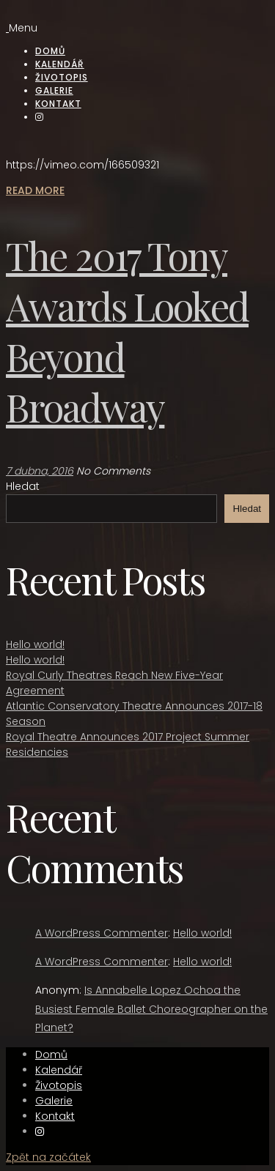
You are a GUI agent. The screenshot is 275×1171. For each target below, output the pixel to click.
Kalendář (59, 64)
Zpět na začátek (48, 1157)
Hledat (23, 486)
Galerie (54, 90)
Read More (35, 190)
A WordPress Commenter (101, 933)
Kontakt (58, 103)
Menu (23, 28)
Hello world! (35, 644)
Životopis (61, 77)
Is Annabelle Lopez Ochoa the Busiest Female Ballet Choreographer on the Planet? (151, 1008)
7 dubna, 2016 (39, 471)
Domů (50, 51)
